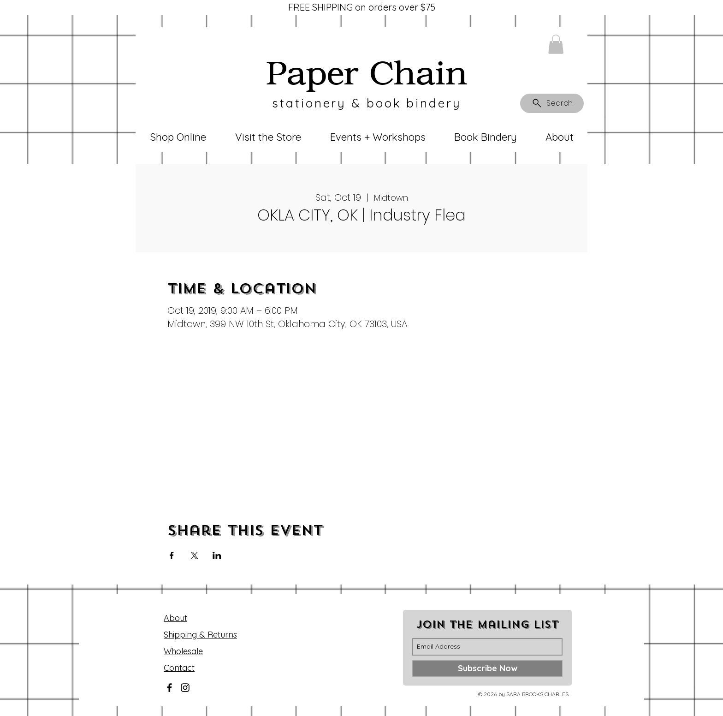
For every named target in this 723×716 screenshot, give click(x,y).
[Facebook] (169, 687)
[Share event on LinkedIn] (217, 555)
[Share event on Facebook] (171, 555)
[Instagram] (185, 687)
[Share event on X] (194, 555)
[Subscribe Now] (487, 668)
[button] (556, 44)
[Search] (552, 103)
